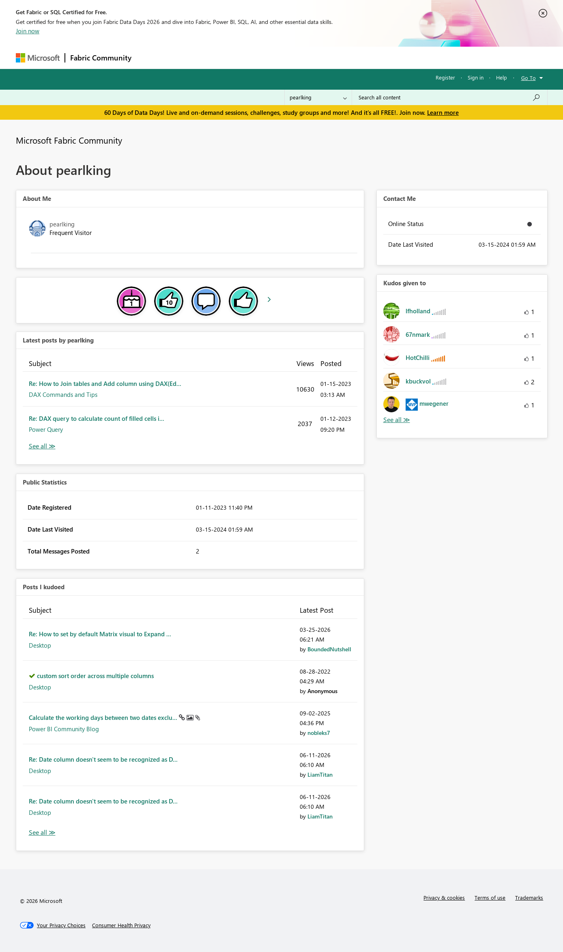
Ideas (219, 57)
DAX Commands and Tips (63, 394)
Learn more (443, 112)
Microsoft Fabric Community (69, 140)
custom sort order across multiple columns (95, 676)
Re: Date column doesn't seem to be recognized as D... (103, 759)
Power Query (46, 429)
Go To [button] (528, 77)
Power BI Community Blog (64, 729)
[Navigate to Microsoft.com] (38, 57)
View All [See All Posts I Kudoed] (42, 832)
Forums (150, 57)
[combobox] (450, 97)
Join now (27, 31)
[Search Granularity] (318, 97)
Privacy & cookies (444, 897)
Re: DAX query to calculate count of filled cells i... (96, 418)
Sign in (475, 77)
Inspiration (185, 57)
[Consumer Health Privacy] (121, 925)
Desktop (40, 645)
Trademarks (529, 897)
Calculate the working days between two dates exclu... (104, 717)
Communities (255, 57)
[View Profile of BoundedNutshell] (329, 649)
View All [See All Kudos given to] (396, 419)
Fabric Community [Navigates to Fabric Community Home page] (100, 57)
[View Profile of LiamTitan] (320, 774)
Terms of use (490, 897)
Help (501, 77)
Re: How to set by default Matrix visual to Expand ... (100, 634)
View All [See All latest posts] (42, 446)
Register (445, 77)
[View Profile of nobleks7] (318, 733)
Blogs (291, 57)
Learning (322, 57)
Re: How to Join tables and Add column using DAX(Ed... (105, 383)
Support (356, 57)
